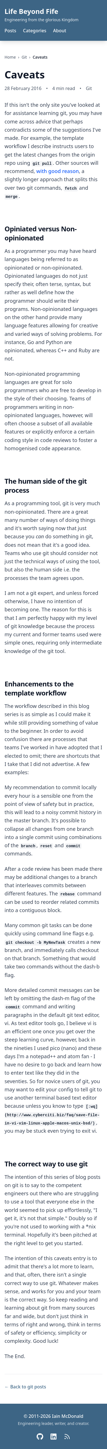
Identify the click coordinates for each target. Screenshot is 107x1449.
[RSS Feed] (67, 1436)
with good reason (57, 171)
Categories (34, 30)
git (24, 57)
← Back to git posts (25, 1387)
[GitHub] (40, 1436)
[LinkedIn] (53, 1436)
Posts (10, 30)
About (59, 30)
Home (10, 57)
